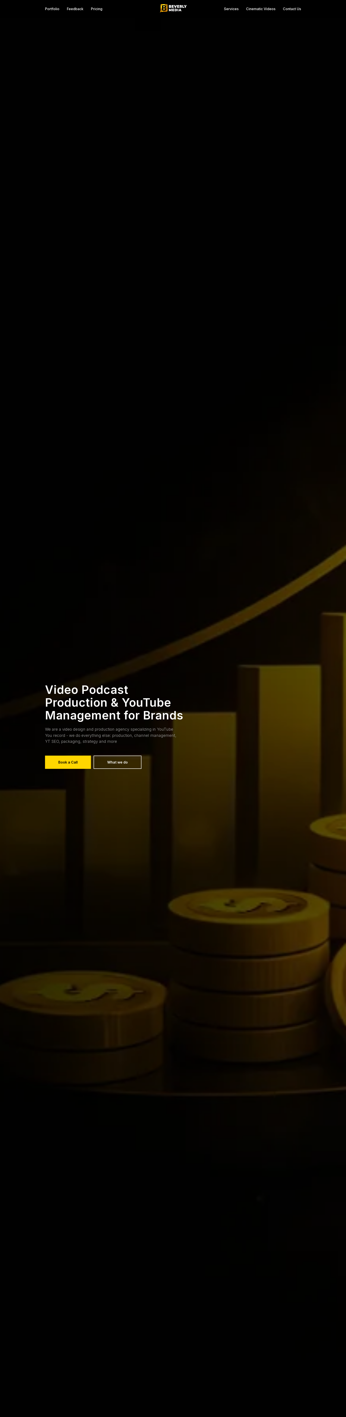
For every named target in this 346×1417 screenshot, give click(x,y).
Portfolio (52, 9)
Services (231, 9)
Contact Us (292, 9)
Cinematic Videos (260, 9)
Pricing (96, 9)
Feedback (75, 9)
